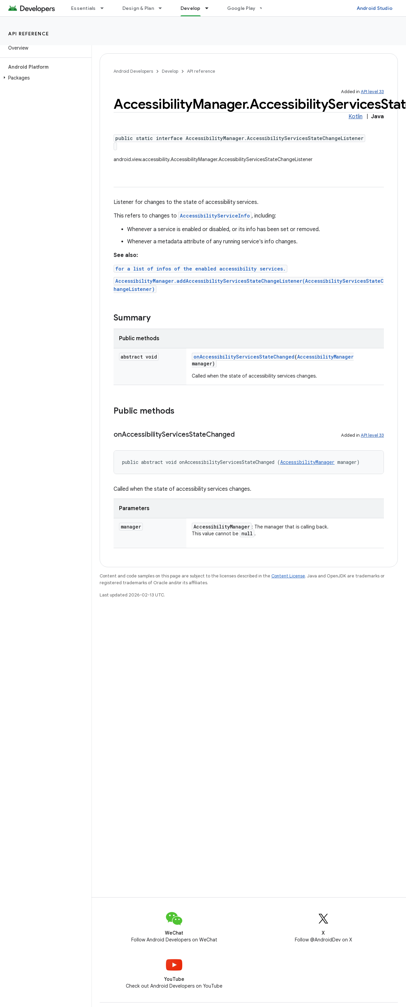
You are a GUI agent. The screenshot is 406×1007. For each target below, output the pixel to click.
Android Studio (375, 8)
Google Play (241, 8)
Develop (170, 71)
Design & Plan (138, 8)
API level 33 (372, 91)
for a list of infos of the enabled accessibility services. (200, 268)
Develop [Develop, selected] (191, 8)
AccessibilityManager (325, 356)
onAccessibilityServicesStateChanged (243, 356)
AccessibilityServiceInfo (215, 215)
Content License (288, 576)
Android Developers (133, 71)
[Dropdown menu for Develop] (210, 8)
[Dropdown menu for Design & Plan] (163, 8)
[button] (44, 77)
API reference (28, 34)
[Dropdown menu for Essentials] (105, 8)
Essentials (83, 8)
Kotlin (355, 116)
